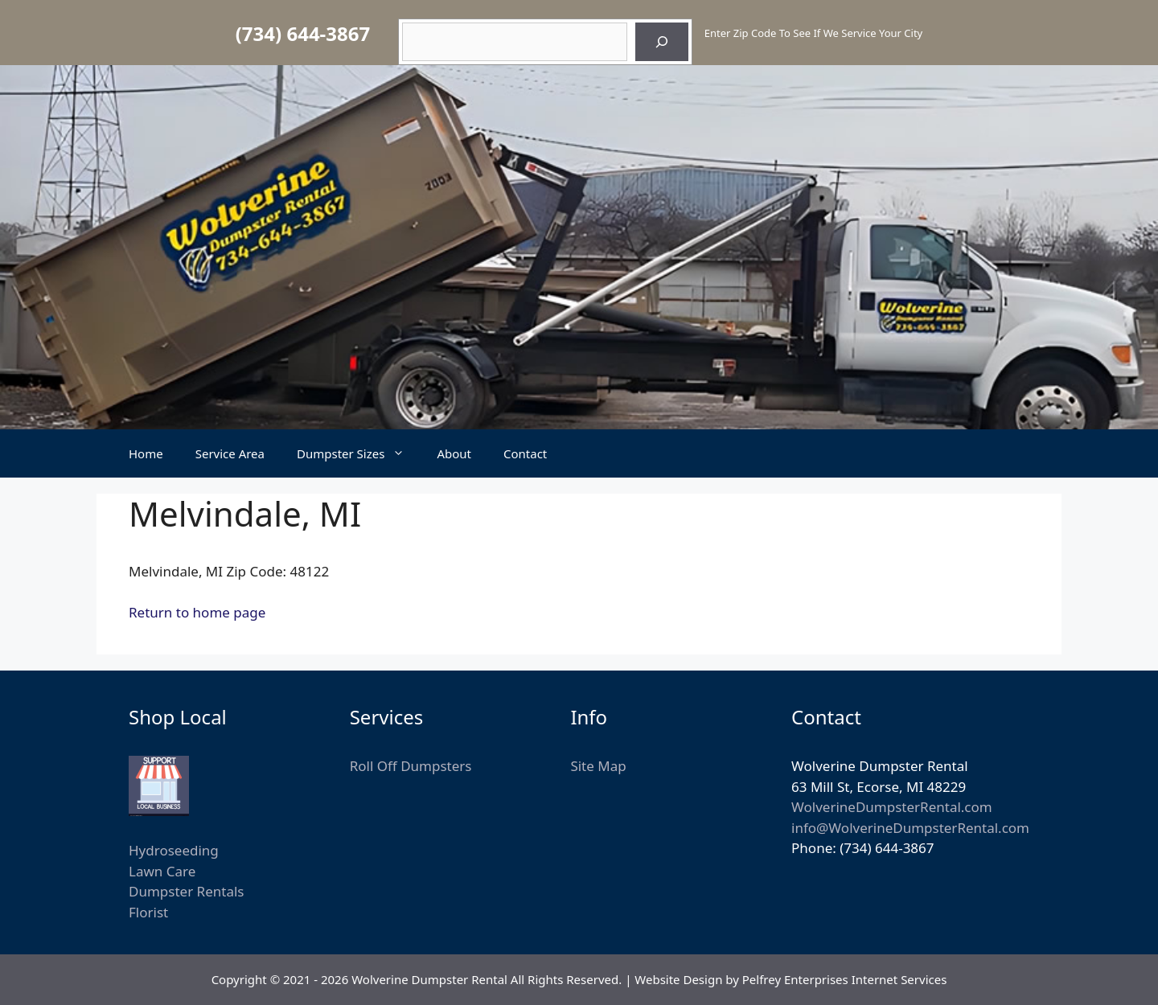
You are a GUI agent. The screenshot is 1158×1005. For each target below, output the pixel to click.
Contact (525, 453)
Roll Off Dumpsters (411, 766)
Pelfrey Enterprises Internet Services (844, 979)
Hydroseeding (174, 850)
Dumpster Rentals (186, 891)
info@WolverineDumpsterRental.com (910, 827)
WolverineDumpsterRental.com (891, 807)
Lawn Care (162, 871)
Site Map (598, 766)
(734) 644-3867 (303, 33)
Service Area (230, 453)
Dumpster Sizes (359, 453)
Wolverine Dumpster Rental (429, 979)
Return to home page (197, 612)
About (454, 453)
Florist (148, 912)
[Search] (661, 42)
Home (146, 453)
